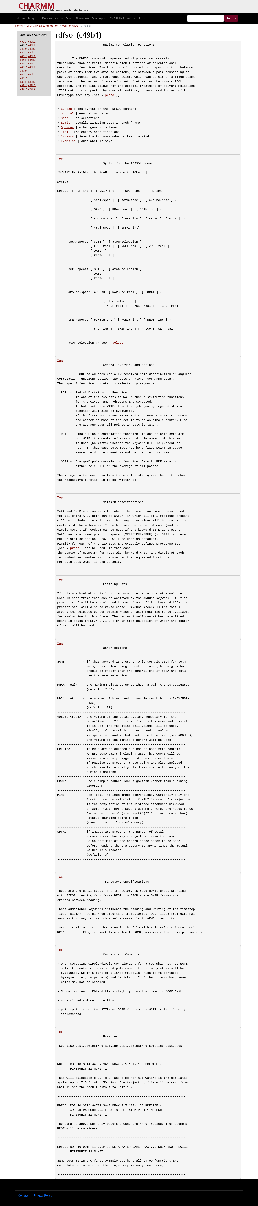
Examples (68, 141)
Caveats (67, 136)
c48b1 (23, 49)
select (117, 342)
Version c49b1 (71, 25)
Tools (69, 18)
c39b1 (23, 81)
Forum (142, 18)
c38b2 (32, 85)
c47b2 (32, 52)
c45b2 (32, 59)
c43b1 (23, 67)
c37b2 (32, 89)
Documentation (52, 18)
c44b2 (32, 63)
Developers (99, 18)
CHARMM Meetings (123, 18)
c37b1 (23, 89)
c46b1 (23, 56)
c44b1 (23, 63)
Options (67, 127)
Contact (23, 1195)
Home (21, 18)
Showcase (82, 18)
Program (33, 18)
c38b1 (23, 85)
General (67, 113)
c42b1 (23, 71)
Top (60, 159)
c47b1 (23, 52)
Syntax (66, 109)
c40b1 (23, 78)
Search (231, 18)
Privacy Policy (43, 1195)
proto (109, 95)
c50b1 (23, 41)
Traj (64, 132)
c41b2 (32, 74)
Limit (65, 122)
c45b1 (23, 59)
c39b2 (32, 81)
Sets (64, 118)
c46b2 (32, 56)
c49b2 (32, 45)
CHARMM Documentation (43, 25)
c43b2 (32, 67)
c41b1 (23, 74)
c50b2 (32, 41)
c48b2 (32, 49)
